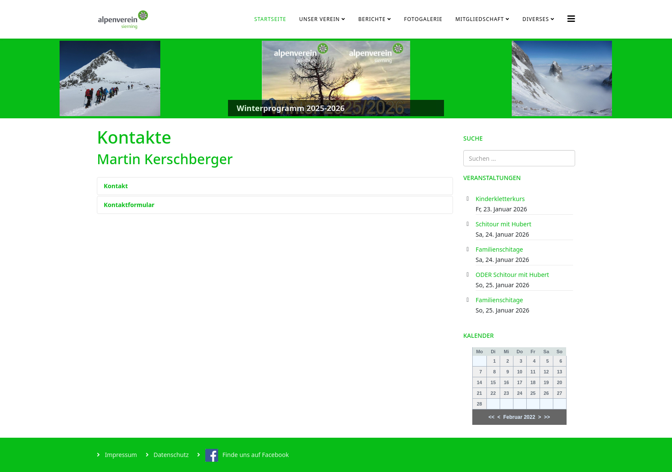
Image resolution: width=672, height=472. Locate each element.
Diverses (535, 19)
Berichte (372, 19)
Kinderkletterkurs (500, 199)
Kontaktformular (129, 205)
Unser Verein (319, 19)
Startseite (270, 19)
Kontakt (116, 186)
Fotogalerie (423, 19)
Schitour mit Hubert (503, 224)
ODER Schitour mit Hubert (512, 275)
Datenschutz (170, 455)
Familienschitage (499, 249)
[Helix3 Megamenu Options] (571, 18)
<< (492, 417)
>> (547, 417)
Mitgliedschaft (479, 19)
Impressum (120, 455)
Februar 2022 (519, 417)
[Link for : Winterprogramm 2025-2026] (336, 78)
